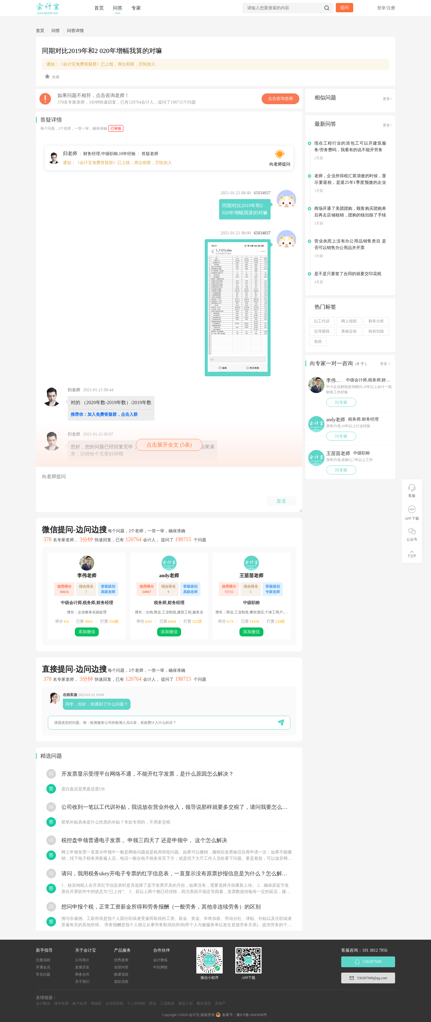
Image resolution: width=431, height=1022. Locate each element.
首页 (99, 7)
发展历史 (82, 967)
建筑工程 (185, 1003)
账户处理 (79, 1003)
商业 (152, 1003)
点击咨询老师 (280, 98)
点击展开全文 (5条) (169, 445)
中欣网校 (160, 967)
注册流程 (43, 960)
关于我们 (82, 981)
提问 (344, 7)
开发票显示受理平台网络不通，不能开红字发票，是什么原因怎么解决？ (147, 774)
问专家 (341, 402)
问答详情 (75, 30)
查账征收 (349, 331)
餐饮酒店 (204, 1003)
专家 (136, 7)
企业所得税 (114, 1003)
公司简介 (82, 960)
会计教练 (160, 960)
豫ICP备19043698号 (251, 1015)
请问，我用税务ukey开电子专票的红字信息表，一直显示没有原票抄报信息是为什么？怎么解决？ (176, 874)
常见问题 (43, 974)
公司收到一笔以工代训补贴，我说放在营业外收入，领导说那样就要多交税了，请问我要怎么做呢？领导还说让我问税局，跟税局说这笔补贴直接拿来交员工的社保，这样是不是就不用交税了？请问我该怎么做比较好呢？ (176, 807)
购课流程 (121, 974)
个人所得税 (136, 1003)
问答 (117, 7)
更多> (387, 99)
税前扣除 (376, 331)
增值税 (96, 1003)
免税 (318, 341)
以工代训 (322, 321)
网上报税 (349, 321)
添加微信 (86, 632)
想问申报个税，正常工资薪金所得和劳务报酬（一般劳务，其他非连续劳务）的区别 (161, 907)
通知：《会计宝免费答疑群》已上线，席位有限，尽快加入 (100, 64)
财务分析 (376, 321)
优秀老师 (121, 960)
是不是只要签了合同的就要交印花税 (347, 274)
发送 (281, 501)
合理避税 (322, 331)
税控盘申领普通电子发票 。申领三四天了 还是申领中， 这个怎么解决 (144, 840)
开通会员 (43, 967)
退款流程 (121, 981)
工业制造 (167, 1003)
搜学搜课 (61, 1003)
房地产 (220, 1003)
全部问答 (121, 967)
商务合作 (82, 974)
